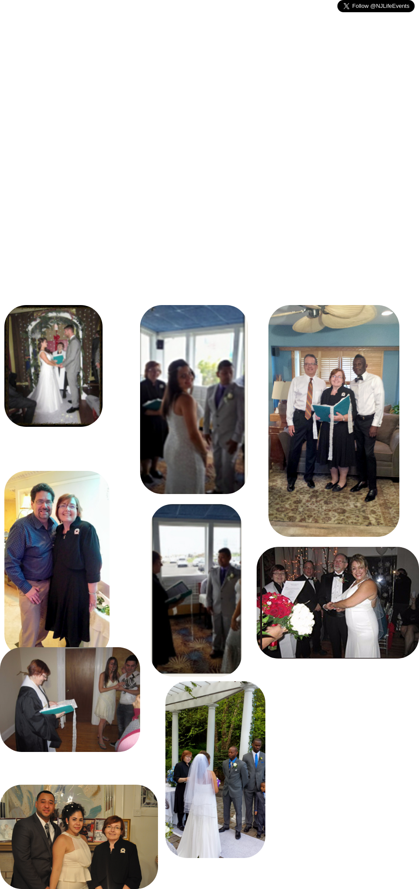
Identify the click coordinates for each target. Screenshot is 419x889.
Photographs (274, 73)
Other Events (172, 73)
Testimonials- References (353, 73)
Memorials (116, 73)
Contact (224, 73)
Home (21, 73)
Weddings (64, 73)
